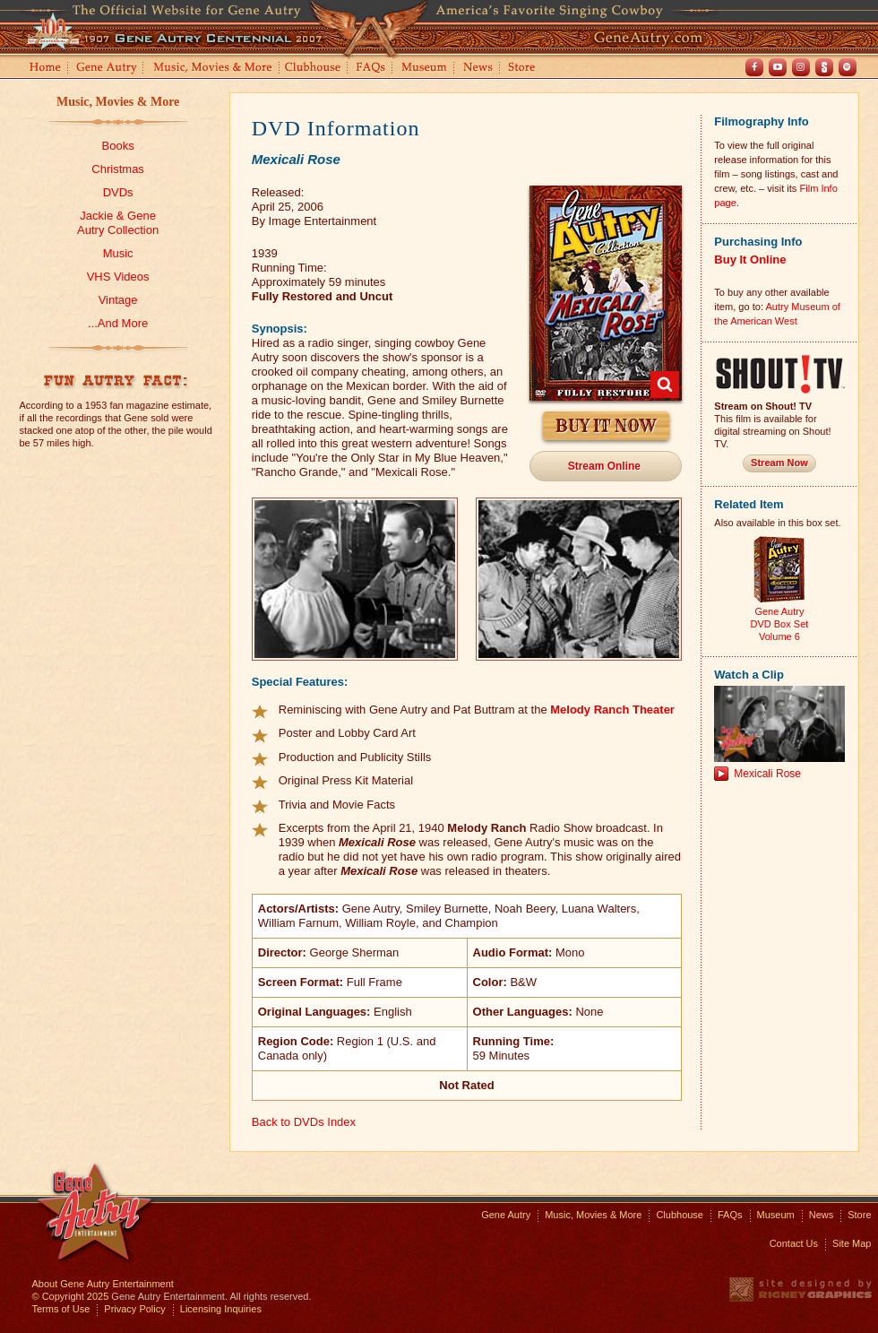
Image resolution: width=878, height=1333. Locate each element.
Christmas (117, 169)
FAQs (371, 68)
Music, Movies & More (117, 101)
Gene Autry (107, 68)
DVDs (118, 192)
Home (44, 68)
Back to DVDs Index (304, 1122)
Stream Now (779, 462)
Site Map (851, 1243)
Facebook (754, 67)
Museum (425, 68)
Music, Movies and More (213, 68)
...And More (118, 323)
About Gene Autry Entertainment (103, 1283)
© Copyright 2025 (70, 1296)
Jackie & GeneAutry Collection (118, 223)
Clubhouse (314, 68)
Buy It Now (606, 426)
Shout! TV (824, 67)
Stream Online (604, 466)
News (479, 68)
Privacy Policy (134, 1308)
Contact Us (794, 1243)
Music (118, 253)
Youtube (778, 67)
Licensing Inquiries (221, 1308)
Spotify (847, 67)
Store (525, 68)
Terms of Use (61, 1308)
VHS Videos (118, 276)
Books (118, 145)
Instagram (801, 67)
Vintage (118, 300)
